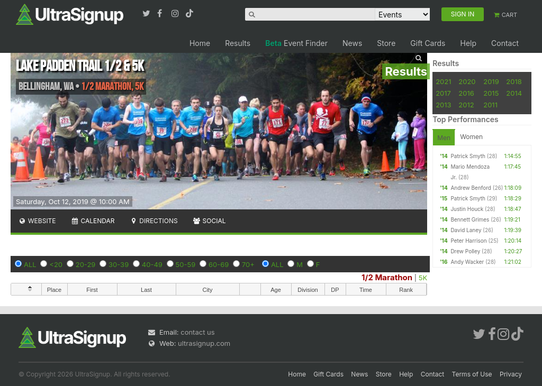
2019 (491, 81)
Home (199, 43)
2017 (443, 93)
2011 (490, 104)
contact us (197, 332)
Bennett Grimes (469, 219)
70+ (248, 264)
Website (37, 221)
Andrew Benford (470, 188)
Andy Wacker (467, 262)
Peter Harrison (468, 240)
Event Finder (296, 43)
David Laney (465, 230)
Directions (153, 221)
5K (423, 277)
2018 (513, 81)
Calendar (93, 221)
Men (443, 138)
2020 (466, 81)
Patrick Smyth (467, 156)
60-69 (219, 264)
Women (471, 137)
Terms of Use (472, 374)
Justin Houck (466, 209)
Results (237, 43)
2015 (491, 93)
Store (386, 43)
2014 (514, 93)
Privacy (511, 374)
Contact (505, 43)
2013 (443, 104)
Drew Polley (465, 251)
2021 (443, 81)
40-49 (152, 264)
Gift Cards (427, 43)
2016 (466, 93)
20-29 (86, 264)
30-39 (119, 264)
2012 (466, 104)
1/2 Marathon (387, 277)
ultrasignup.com (204, 343)
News (352, 43)
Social (209, 221)
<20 (55, 264)
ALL (30, 264)
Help (468, 43)
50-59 (186, 264)
